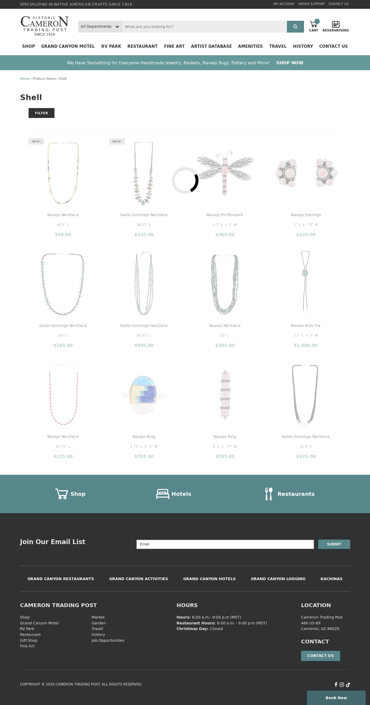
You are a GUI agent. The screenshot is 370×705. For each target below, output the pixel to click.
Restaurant (142, 46)
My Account (284, 4)
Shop (28, 46)
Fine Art (174, 46)
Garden (99, 623)
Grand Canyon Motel (68, 46)
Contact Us (339, 4)
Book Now (336, 698)
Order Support (311, 4)
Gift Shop (28, 640)
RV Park (111, 46)
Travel (278, 46)
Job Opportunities (108, 640)
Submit (334, 544)
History (303, 46)
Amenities (250, 46)
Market (98, 617)
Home (24, 78)
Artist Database (211, 46)
